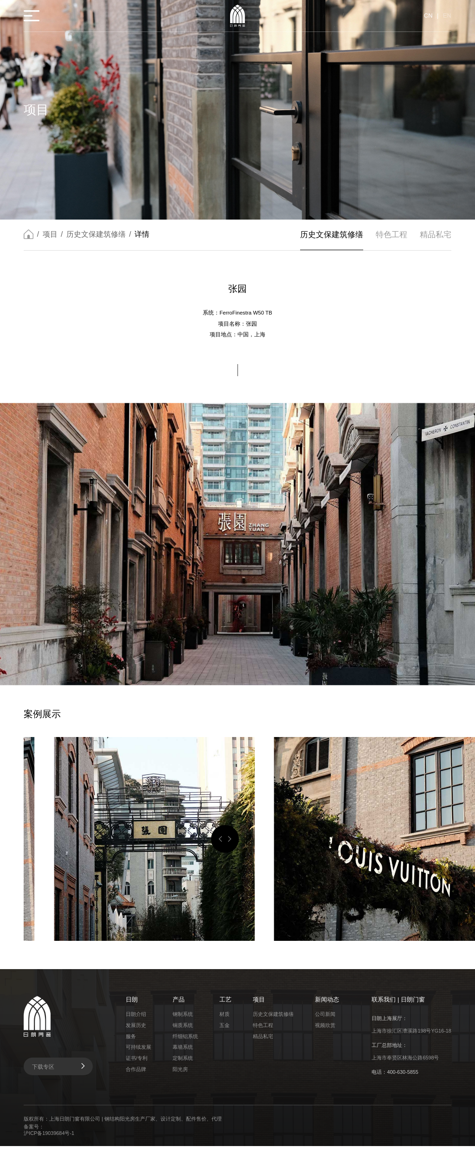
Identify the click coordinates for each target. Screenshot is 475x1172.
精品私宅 (435, 245)
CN (428, 16)
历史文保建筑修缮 (96, 245)
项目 (50, 245)
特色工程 (391, 245)
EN (447, 16)
